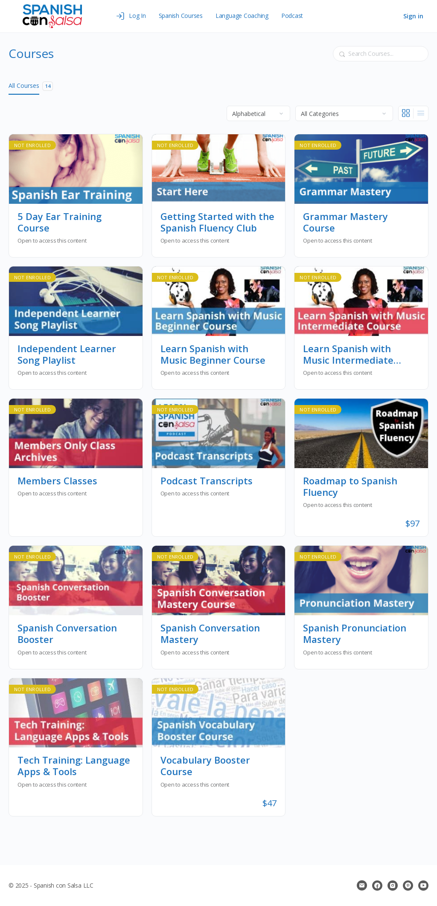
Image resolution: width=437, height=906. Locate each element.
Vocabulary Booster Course (205, 766)
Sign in (413, 16)
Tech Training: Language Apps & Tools (73, 766)
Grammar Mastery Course (345, 222)
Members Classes (57, 480)
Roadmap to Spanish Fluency (350, 486)
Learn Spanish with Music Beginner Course (212, 354)
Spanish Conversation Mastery (210, 633)
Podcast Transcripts (206, 480)
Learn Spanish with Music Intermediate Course (348, 354)
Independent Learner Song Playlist (66, 354)
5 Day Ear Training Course (59, 222)
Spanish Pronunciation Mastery (354, 633)
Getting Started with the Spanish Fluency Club (217, 222)
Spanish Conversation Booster (67, 633)
